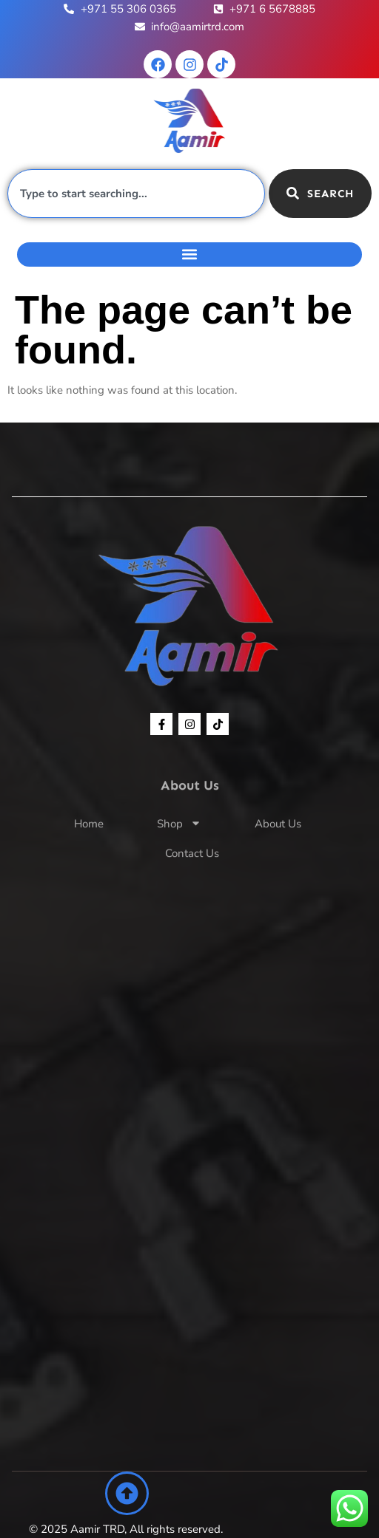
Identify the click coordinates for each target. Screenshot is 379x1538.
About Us (278, 848)
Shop (179, 849)
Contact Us (192, 878)
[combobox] (136, 193)
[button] (189, 254)
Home (89, 848)
